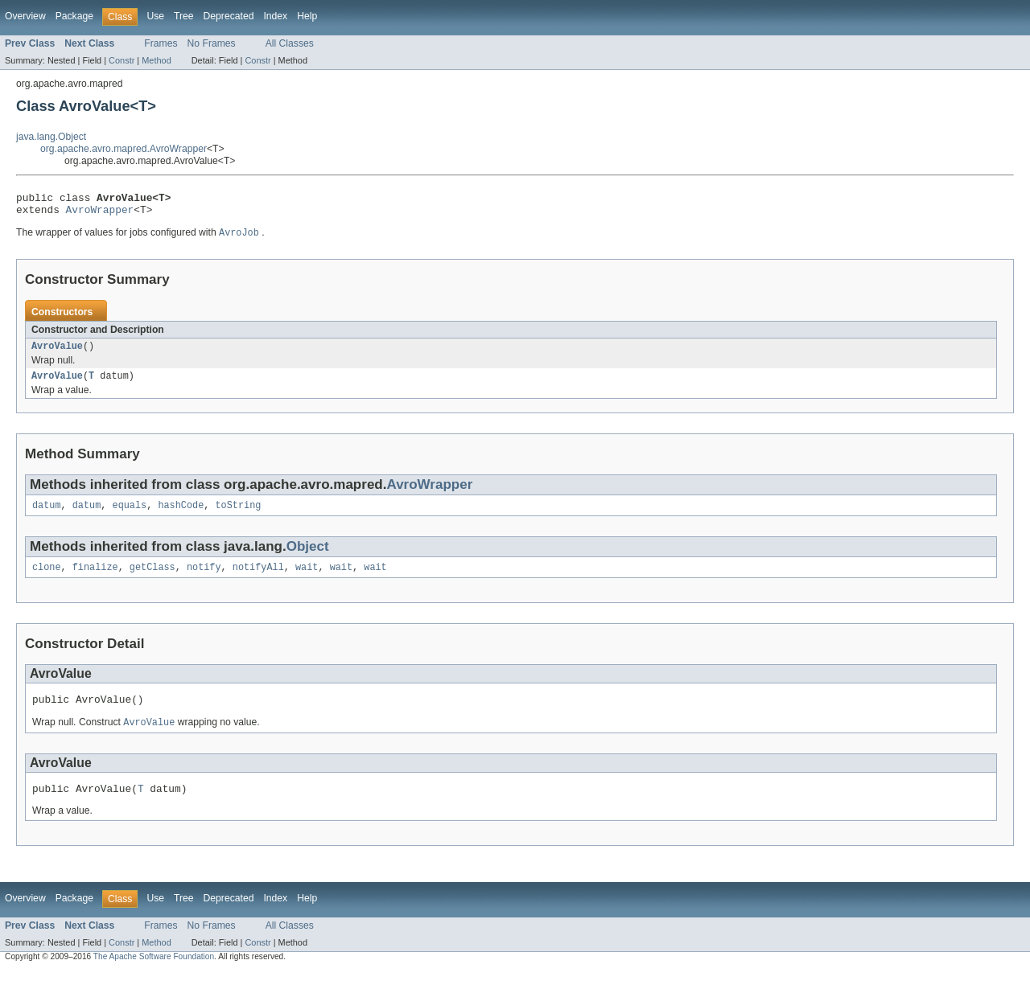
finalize (95, 578)
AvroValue (57, 353)
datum (46, 515)
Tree (184, 16)
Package (74, 16)
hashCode (181, 515)
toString (238, 515)
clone (46, 578)
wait (306, 578)
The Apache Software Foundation (153, 974)
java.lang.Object (51, 136)
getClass (152, 578)
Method (156, 60)
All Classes (290, 43)
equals (130, 515)
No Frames (211, 43)
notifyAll (258, 578)
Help (307, 16)
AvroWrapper (100, 214)
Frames (160, 43)
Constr (121, 60)
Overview (25, 16)
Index (275, 16)
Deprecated (229, 16)
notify (204, 578)
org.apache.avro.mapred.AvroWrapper (123, 148)
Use (155, 16)
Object (307, 556)
